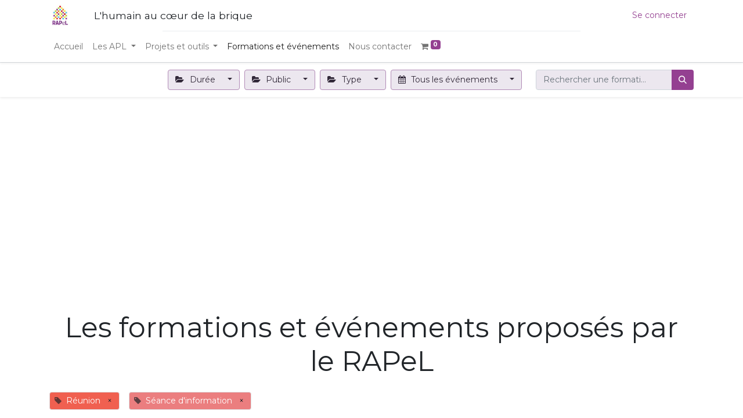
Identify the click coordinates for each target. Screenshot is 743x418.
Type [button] (345, 79)
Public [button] (273, 79)
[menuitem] (68, 46)
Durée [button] (196, 79)
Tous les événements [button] (449, 79)
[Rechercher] (683, 80)
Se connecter (659, 15)
